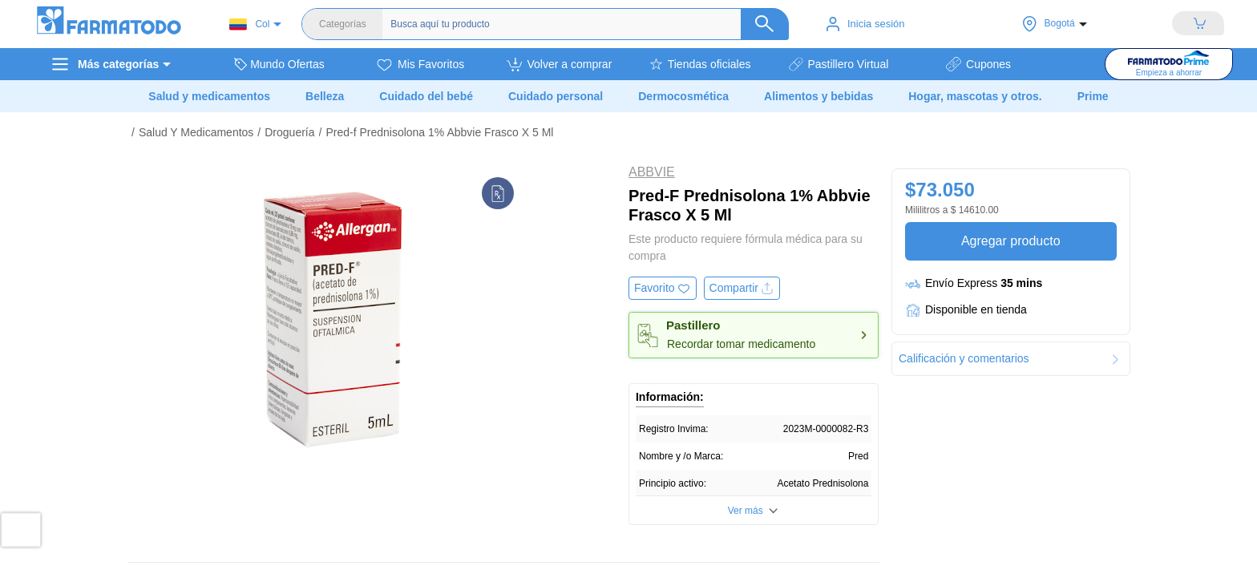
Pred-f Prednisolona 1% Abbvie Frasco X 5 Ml (439, 132)
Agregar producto (1010, 241)
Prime (1093, 96)
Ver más (745, 510)
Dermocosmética (683, 96)
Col (249, 24)
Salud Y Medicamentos (196, 132)
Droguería (289, 132)
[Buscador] (576, 24)
